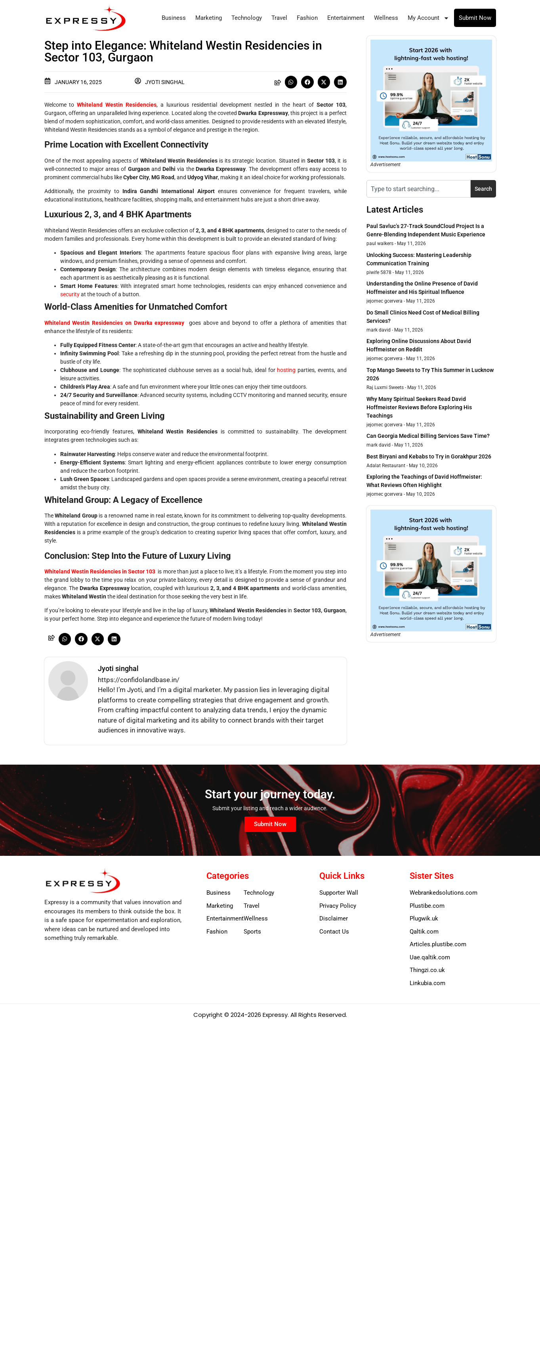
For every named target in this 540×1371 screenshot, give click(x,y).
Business (174, 17)
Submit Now (475, 17)
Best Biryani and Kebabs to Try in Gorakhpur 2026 (428, 456)
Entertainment (345, 17)
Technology (246, 17)
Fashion (307, 17)
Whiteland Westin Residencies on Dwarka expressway (114, 323)
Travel (279, 17)
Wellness (386, 17)
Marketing (208, 17)
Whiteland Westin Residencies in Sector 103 (100, 571)
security (70, 294)
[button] (291, 82)
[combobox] (418, 189)
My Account (428, 18)
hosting (286, 370)
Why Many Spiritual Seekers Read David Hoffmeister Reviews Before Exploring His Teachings (419, 407)
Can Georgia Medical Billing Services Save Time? (428, 436)
